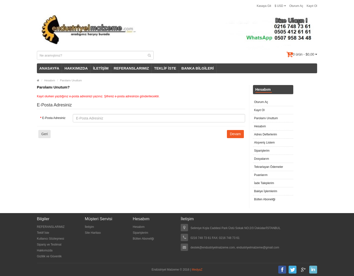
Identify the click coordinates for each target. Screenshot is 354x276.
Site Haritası (93, 232)
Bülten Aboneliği (264, 199)
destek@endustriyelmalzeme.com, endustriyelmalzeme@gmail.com (235, 247)
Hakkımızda (44, 250)
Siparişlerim (262, 150)
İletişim (89, 227)
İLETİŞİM (100, 68)
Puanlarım (261, 175)
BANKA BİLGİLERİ (197, 68)
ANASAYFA (49, 68)
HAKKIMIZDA (76, 68)
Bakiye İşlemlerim (265, 191)
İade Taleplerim (264, 183)
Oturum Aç (296, 6)
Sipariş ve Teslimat (49, 244)
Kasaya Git (264, 6)
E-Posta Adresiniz (54, 118)
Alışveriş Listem (264, 142)
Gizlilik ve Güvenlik (49, 256)
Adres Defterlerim (265, 134)
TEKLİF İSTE (165, 68)
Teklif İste (43, 232)
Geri (44, 134)
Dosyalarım (261, 158)
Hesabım (49, 80)
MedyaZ (197, 269)
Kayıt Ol (312, 6)
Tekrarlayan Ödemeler (268, 167)
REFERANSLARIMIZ (131, 68)
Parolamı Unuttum (71, 80)
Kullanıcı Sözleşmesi (50, 238)
